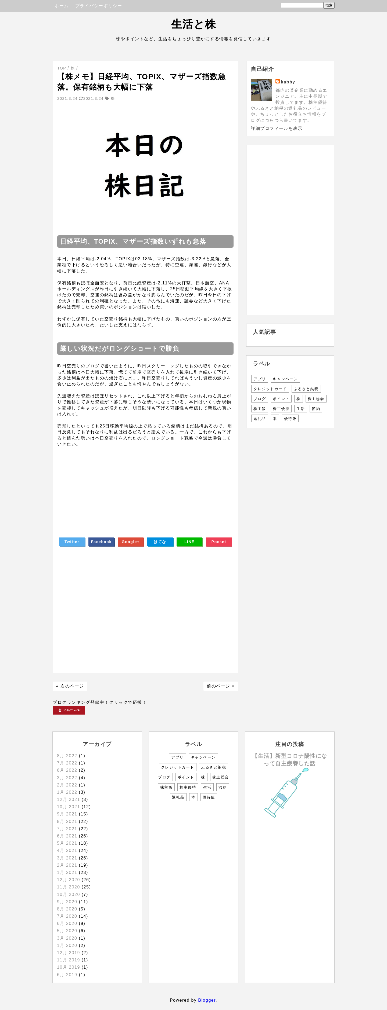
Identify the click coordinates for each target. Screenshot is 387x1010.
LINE (189, 542)
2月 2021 (67, 865)
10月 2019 (68, 967)
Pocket (219, 542)
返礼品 (259, 418)
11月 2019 (68, 960)
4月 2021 (67, 850)
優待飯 (290, 418)
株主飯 (259, 409)
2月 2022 (67, 785)
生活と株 (193, 24)
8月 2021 (67, 821)
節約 (316, 409)
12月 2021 (68, 799)
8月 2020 (67, 909)
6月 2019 (67, 974)
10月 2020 (68, 894)
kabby (288, 82)
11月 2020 (68, 887)
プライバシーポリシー (98, 5)
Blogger (207, 1000)
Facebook (101, 542)
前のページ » (221, 686)
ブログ (259, 399)
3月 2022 (67, 777)
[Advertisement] (145, 484)
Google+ (131, 542)
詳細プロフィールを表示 (277, 128)
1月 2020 (67, 945)
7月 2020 (67, 916)
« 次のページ (70, 686)
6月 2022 (67, 770)
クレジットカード (270, 389)
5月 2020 (67, 930)
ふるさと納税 (306, 389)
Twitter (71, 542)
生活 (300, 409)
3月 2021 (67, 858)
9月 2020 (67, 901)
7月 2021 (67, 828)
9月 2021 (67, 814)
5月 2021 (67, 843)
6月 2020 (67, 923)
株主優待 (281, 409)
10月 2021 (68, 806)
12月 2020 (68, 879)
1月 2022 (67, 792)
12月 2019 (68, 952)
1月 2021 (67, 872)
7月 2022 (67, 763)
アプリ (259, 379)
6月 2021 (67, 836)
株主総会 (316, 399)
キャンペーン (285, 379)
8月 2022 (67, 755)
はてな (160, 542)
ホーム (62, 5)
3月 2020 (67, 938)
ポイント (281, 399)
